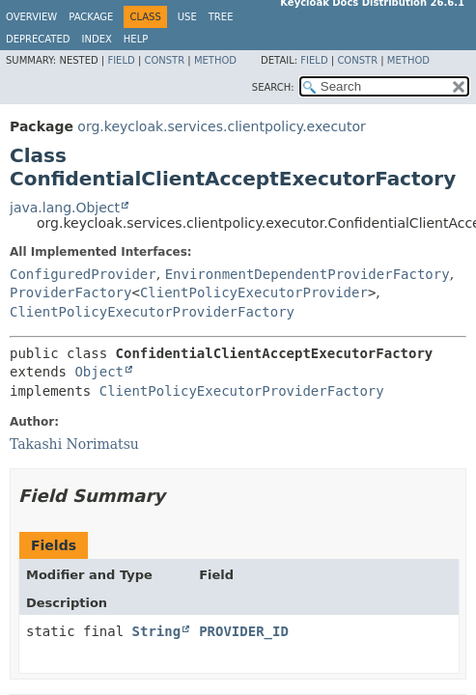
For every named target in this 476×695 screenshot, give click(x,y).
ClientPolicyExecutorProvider (254, 292)
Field (120, 60)
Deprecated (38, 39)
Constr (164, 60)
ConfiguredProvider (83, 274)
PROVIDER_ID (244, 631)
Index (97, 39)
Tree (221, 17)
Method (215, 60)
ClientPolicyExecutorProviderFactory (152, 312)
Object (99, 371)
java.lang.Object (65, 207)
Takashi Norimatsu (74, 444)
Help (136, 39)
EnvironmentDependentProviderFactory (307, 274)
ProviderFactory (70, 292)
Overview (31, 17)
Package (91, 17)
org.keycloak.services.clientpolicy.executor (221, 126)
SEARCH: (273, 87)
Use (187, 17)
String (157, 631)
